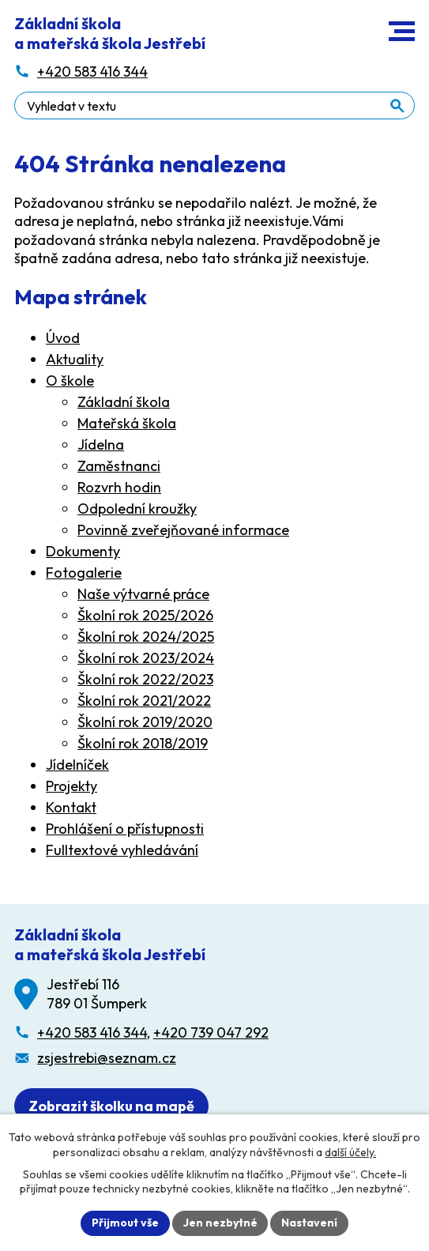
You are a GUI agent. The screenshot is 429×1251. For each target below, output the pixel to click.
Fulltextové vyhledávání (122, 850)
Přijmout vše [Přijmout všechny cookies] (125, 1222)
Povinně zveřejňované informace (183, 530)
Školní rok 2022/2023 (145, 679)
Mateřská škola (126, 423)
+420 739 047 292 (211, 1032)
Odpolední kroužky (137, 508)
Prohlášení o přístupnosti (125, 829)
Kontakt (71, 807)
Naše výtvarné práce (143, 594)
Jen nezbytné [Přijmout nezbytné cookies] (220, 1222)
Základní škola (123, 402)
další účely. (350, 1151)
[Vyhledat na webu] (397, 106)
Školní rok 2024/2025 (145, 636)
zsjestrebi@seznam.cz (106, 1058)
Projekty (71, 786)
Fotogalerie (84, 572)
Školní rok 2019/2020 (145, 722)
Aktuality (74, 359)
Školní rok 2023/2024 (145, 658)
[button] (402, 31)
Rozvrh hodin (119, 487)
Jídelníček (77, 764)
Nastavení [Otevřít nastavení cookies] (310, 1222)
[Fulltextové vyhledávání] (214, 105)
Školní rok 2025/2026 (145, 615)
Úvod (63, 338)
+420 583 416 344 (92, 1032)
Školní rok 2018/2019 (142, 743)
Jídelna (100, 444)
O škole (70, 380)
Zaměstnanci (118, 466)
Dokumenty (83, 551)
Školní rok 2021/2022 (144, 700)
